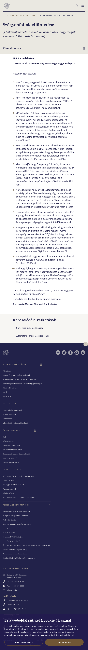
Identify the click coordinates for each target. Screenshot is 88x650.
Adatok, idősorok (9, 414)
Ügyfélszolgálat (8, 480)
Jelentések (7, 371)
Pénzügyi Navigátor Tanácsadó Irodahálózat (19, 497)
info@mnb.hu (12, 590)
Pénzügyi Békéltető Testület (13, 485)
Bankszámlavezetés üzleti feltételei (16, 454)
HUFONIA (6, 528)
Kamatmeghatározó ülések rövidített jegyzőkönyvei (22, 384)
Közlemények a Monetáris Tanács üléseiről (19, 379)
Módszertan (7, 419)
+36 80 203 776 (13, 604)
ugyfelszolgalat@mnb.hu (16, 609)
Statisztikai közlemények (12, 410)
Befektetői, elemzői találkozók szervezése (19, 558)
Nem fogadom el (23, 642)
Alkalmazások (8, 493)
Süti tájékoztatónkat (65, 635)
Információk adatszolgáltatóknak (15, 423)
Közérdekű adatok (10, 388)
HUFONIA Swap (9, 533)
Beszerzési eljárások (11, 462)
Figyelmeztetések (9, 489)
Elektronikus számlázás (12, 450)
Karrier (5, 392)
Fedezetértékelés (9, 520)
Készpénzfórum (9, 441)
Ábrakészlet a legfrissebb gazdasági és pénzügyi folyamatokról (27, 545)
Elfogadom (64, 642)
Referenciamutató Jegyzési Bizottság (17, 524)
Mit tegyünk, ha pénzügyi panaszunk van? (19, 476)
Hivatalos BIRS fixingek (12, 541)
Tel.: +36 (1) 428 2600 (15, 582)
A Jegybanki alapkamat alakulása (15, 516)
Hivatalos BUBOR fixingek (12, 537)
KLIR (4, 437)
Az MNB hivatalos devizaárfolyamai (16, 511)
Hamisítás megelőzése (11, 445)
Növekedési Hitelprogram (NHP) (15, 549)
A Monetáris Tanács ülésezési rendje (17, 375)
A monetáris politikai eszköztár (15, 554)
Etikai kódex (7, 396)
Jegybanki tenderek (10, 458)
